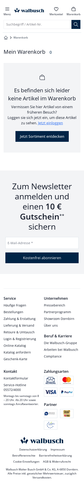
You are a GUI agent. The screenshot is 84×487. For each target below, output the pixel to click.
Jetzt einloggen (50, 123)
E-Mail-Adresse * (20, 243)
